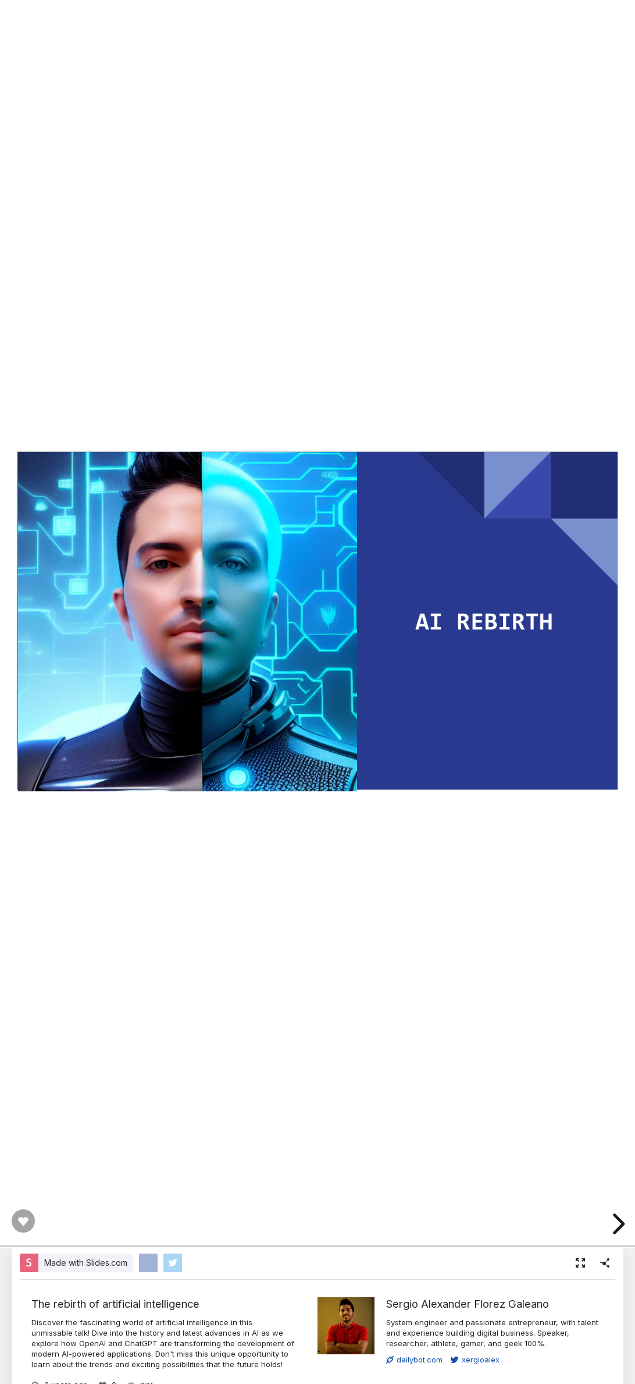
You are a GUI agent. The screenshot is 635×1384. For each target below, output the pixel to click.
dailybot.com (414, 1359)
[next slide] (617, 1223)
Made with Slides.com (85, 1263)
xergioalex (475, 1359)
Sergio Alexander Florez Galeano (467, 1303)
